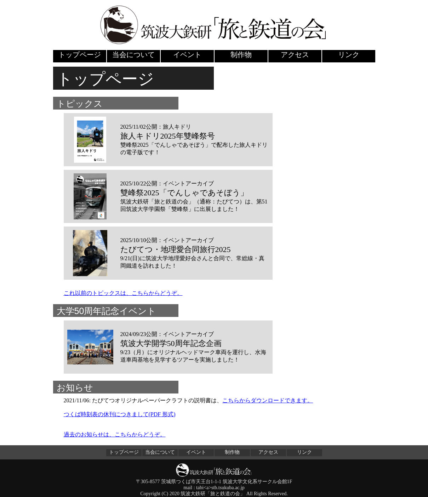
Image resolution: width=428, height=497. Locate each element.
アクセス (295, 54)
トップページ (79, 54)
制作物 (241, 54)
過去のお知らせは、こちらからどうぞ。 (115, 434)
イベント (187, 54)
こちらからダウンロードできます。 (267, 400)
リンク (348, 54)
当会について (133, 54)
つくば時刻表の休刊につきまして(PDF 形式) (120, 414)
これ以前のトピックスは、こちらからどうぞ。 (123, 293)
